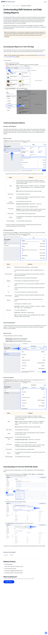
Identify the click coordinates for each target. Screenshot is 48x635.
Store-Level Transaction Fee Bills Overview (14, 566)
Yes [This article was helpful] (7, 555)
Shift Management (9, 564)
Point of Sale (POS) (16, 5)
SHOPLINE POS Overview (10, 568)
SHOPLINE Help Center (3, 6)
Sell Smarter (8, 5)
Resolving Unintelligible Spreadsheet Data (13, 570)
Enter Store (9, 582)
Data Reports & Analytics (26, 5)
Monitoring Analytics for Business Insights (13, 572)
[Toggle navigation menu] (46, 2)
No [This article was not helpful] (12, 555)
